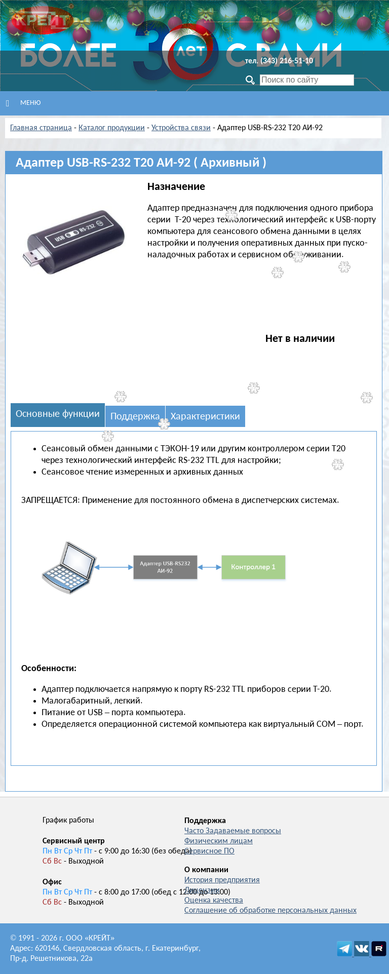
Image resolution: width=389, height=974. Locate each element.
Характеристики (205, 417)
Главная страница (41, 128)
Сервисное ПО (209, 851)
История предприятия (222, 880)
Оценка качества (213, 901)
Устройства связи (181, 128)
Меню (23, 103)
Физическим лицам (218, 841)
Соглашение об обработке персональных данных (270, 911)
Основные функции (58, 414)
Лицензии (202, 890)
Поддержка (135, 417)
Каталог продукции (112, 128)
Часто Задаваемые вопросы (232, 831)
